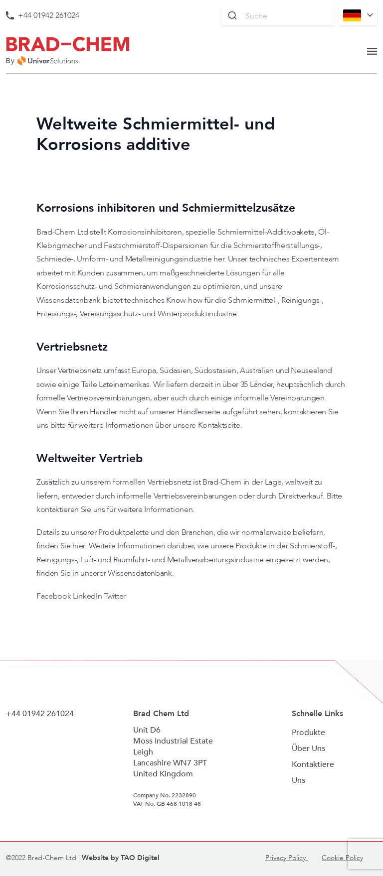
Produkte (308, 732)
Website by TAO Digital (121, 858)
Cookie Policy (342, 858)
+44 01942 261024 (48, 15)
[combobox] (278, 15)
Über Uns (308, 748)
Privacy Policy (286, 858)
